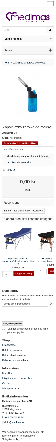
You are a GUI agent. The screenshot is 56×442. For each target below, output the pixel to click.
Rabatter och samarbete (15, 360)
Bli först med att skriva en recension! (23, 210)
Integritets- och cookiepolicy (17, 378)
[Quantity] (7, 274)
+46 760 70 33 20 (14, 417)
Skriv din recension (19, 162)
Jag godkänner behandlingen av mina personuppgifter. (25, 330)
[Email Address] (25, 304)
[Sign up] (51, 304)
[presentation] (25, 314)
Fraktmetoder (9, 345)
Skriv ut (8, 170)
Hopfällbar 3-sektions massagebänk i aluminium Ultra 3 (18, 261)
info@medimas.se (14, 422)
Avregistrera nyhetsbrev (12, 323)
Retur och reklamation (14, 355)
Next (50, 245)
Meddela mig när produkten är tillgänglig (28, 156)
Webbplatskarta (10, 388)
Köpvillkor (7, 373)
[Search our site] (24, 29)
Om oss (6, 383)
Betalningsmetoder (12, 350)
